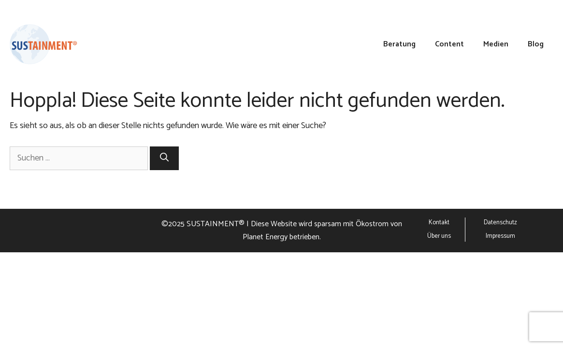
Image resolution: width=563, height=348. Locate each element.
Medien (495, 44)
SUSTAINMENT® (216, 224)
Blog (536, 44)
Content (449, 44)
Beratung (399, 44)
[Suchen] (164, 158)
